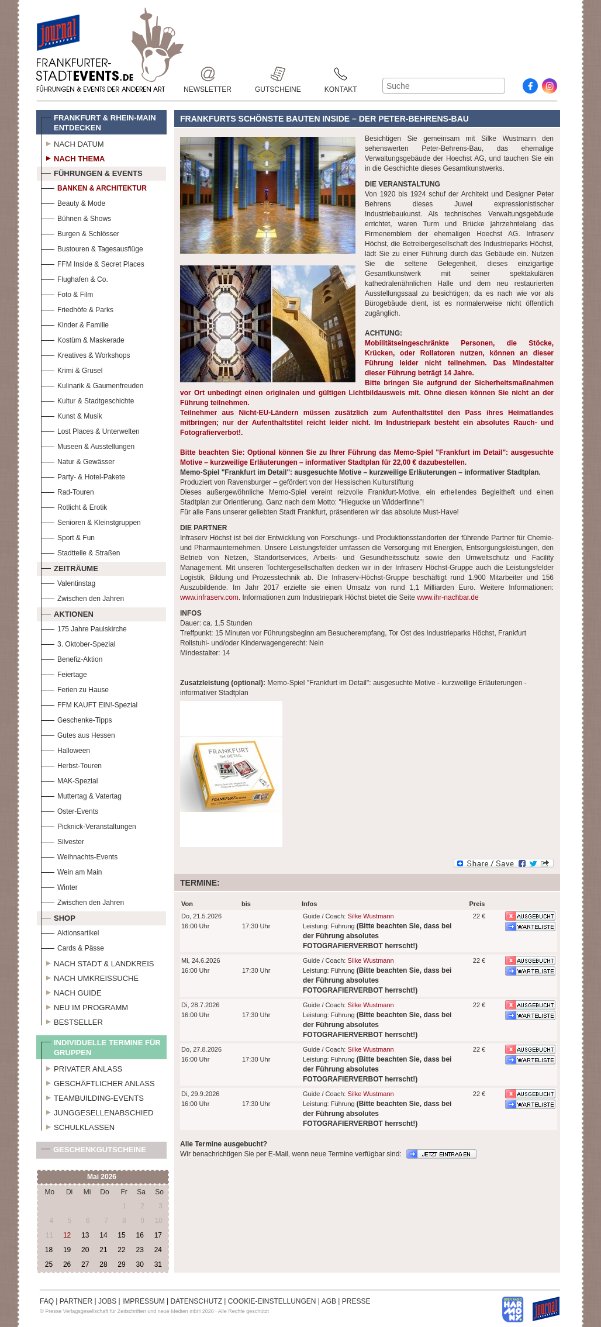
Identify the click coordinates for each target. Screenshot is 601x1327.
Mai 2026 (101, 1177)
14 (103, 1235)
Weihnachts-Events (79, 855)
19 (67, 1250)
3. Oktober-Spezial (78, 642)
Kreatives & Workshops (85, 354)
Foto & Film (67, 293)
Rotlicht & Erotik (74, 506)
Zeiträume (69, 567)
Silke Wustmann (370, 916)
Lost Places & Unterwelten (90, 430)
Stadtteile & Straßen (80, 551)
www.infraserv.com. (210, 597)
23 (139, 1250)
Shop (58, 916)
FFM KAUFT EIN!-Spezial (89, 703)
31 (158, 1264)
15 (121, 1235)
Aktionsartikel (70, 931)
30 (139, 1264)
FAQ (47, 1301)
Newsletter (208, 74)
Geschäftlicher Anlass (98, 1082)
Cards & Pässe (72, 946)
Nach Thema (73, 157)
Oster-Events (69, 809)
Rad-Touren (67, 490)
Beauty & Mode (73, 202)
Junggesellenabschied (97, 1111)
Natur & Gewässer (78, 460)
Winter (59, 885)
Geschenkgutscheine (93, 1152)
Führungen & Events (92, 172)
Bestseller (72, 1021)
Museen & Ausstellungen (87, 445)
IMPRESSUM (143, 1301)
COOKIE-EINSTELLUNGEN (272, 1301)
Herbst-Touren (71, 764)
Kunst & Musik (71, 414)
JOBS (107, 1301)
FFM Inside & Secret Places (92, 262)
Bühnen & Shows (76, 217)
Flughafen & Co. (74, 278)
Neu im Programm (84, 1006)
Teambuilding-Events (92, 1097)
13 (85, 1235)
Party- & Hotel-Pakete (83, 475)
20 (85, 1250)
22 (121, 1250)
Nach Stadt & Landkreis (97, 962)
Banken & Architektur (94, 186)
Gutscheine (278, 74)
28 (103, 1264)
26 (67, 1264)
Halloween (65, 749)
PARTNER (76, 1301)
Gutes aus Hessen (78, 733)
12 (67, 1235)
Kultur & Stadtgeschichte (87, 399)
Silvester (62, 840)
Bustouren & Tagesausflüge (92, 247)
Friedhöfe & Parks (77, 308)
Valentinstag (68, 582)
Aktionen (67, 612)
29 (121, 1264)
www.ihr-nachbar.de (447, 597)
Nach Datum (72, 142)
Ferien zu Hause (75, 688)
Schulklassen (78, 1126)
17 (158, 1235)
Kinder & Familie (75, 323)
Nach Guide (71, 991)
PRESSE (356, 1301)
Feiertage (64, 673)
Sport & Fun (68, 536)
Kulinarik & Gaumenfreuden (92, 384)
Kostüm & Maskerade (83, 338)
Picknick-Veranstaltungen (88, 825)
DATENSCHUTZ (196, 1301)
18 (49, 1250)
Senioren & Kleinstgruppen (91, 521)
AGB (329, 1301)
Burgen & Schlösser (80, 232)
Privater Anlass (81, 1067)
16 (139, 1235)
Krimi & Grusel (71, 369)
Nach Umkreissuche (90, 977)
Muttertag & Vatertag (81, 794)
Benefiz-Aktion (71, 658)
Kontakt (340, 74)
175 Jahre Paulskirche (84, 627)
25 (49, 1264)
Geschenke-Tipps (76, 718)
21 (103, 1250)
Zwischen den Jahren (82, 597)
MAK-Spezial (69, 779)
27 (85, 1264)
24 (158, 1250)
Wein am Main (71, 870)
